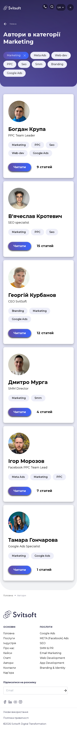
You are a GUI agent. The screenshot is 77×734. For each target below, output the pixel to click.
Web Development (52, 660)
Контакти (9, 670)
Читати (20, 167)
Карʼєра (8, 675)
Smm (38, 64)
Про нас (8, 651)
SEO (43, 646)
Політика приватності (16, 724)
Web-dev (61, 55)
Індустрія (9, 646)
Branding (57, 64)
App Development (52, 665)
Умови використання (15, 718)
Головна (8, 636)
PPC (10, 64)
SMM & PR (46, 651)
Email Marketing (50, 656)
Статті (7, 660)
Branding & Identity (52, 670)
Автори (8, 665)
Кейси (7, 656)
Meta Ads (40, 55)
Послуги (9, 641)
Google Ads (14, 73)
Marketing (14, 55)
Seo (24, 64)
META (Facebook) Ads (54, 641)
